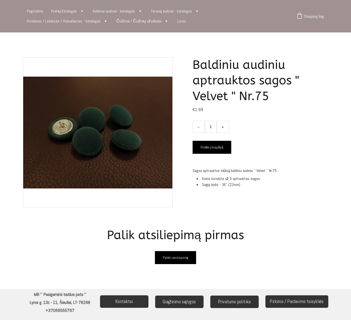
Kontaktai (124, 302)
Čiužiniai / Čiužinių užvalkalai (139, 21)
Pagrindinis (35, 11)
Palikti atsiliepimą (175, 257)
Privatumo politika (234, 302)
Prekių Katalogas (64, 11)
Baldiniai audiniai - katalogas (114, 11)
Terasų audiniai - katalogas (171, 11)
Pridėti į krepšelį (212, 147)
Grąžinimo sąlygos (179, 302)
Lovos (181, 21)
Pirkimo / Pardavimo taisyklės (297, 302)
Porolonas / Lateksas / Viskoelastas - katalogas (64, 21)
